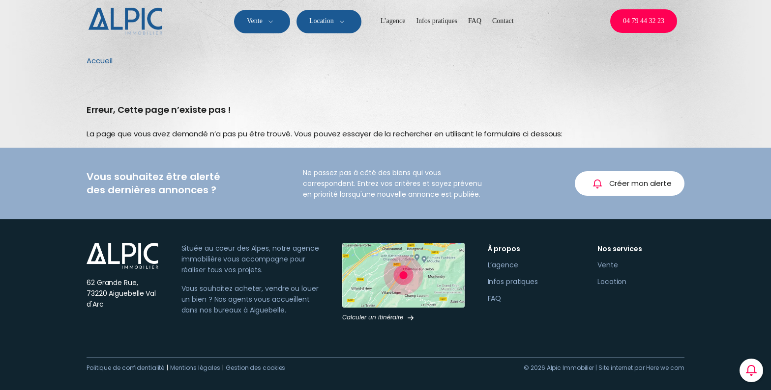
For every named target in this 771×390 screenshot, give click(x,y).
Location (329, 21)
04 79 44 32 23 (643, 21)
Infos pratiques (436, 21)
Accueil (100, 60)
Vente (262, 21)
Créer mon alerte (632, 183)
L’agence (393, 21)
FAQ (474, 21)
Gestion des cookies (255, 368)
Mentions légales (195, 368)
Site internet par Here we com (641, 368)
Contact (503, 21)
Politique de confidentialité (125, 368)
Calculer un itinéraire (378, 317)
